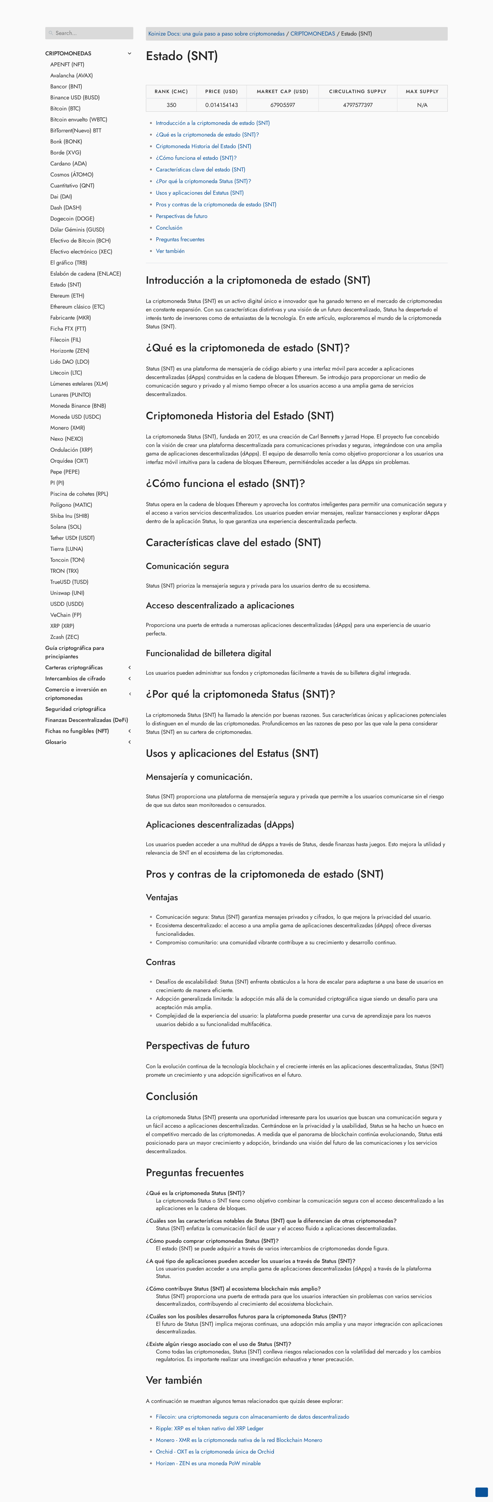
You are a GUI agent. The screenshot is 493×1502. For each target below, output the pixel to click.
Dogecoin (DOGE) (72, 219)
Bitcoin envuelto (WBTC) (79, 119)
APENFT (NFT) (67, 64)
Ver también (170, 251)
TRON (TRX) (64, 571)
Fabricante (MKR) (70, 318)
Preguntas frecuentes (180, 239)
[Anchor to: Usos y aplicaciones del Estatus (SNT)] (328, 753)
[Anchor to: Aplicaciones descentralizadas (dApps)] (302, 824)
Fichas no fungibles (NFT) (77, 731)
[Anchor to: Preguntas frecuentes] (253, 1173)
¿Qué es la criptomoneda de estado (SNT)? (207, 135)
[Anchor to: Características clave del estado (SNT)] (330, 543)
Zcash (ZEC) (64, 637)
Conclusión (169, 228)
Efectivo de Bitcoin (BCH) (80, 241)
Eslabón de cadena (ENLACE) (85, 274)
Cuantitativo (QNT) (72, 185)
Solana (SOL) (66, 527)
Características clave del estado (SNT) (201, 169)
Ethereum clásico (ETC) (77, 307)
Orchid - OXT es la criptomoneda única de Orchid (215, 1452)
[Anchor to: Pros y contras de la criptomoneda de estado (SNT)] (393, 874)
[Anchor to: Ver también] (212, 1380)
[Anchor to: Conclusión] (207, 1096)
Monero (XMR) (67, 428)
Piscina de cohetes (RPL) (79, 494)
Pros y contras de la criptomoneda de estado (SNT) (216, 204)
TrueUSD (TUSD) (69, 582)
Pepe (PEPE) (65, 472)
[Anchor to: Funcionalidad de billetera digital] (279, 653)
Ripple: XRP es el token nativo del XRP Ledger (209, 1428)
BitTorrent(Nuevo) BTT (75, 130)
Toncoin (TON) (67, 560)
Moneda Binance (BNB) (78, 406)
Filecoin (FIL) (65, 340)
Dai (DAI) (61, 197)
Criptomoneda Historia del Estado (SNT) (204, 146)
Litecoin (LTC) (66, 373)
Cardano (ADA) (68, 163)
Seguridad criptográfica (75, 709)
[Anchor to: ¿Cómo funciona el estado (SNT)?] (314, 483)
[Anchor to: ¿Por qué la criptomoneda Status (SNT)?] (345, 694)
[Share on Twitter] (164, 74)
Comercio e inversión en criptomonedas (76, 693)
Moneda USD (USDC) (75, 417)
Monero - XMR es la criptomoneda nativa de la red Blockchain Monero (239, 1440)
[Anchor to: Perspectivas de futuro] (259, 1046)
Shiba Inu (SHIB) (69, 516)
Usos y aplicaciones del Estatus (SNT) (200, 193)
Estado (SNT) (65, 285)
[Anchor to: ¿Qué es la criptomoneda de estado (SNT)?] (359, 348)
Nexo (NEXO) (66, 439)
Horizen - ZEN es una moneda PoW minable (208, 1463)
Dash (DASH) (66, 208)
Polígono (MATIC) (71, 505)
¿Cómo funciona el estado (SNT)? (196, 158)
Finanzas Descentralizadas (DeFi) (86, 720)
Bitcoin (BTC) (65, 108)
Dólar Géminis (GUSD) (77, 230)
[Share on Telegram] (212, 74)
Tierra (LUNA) (66, 549)
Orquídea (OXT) (69, 461)
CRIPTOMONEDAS (68, 53)
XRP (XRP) (62, 626)
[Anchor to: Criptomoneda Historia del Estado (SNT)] (343, 415)
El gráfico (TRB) (68, 263)
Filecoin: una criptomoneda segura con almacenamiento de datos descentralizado (252, 1417)
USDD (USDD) (67, 604)
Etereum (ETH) (67, 296)
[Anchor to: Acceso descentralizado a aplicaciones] (302, 605)
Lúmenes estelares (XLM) (79, 384)
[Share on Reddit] (188, 74)
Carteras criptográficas (74, 667)
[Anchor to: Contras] (183, 962)
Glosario (55, 742)
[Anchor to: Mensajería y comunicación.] (260, 777)
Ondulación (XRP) (71, 450)
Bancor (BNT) (66, 86)
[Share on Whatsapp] (200, 74)
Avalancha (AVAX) (71, 75)
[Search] (89, 33)
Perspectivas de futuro (182, 216)
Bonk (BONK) (66, 141)
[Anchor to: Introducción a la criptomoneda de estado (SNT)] (380, 280)
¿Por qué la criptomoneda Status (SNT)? (203, 181)
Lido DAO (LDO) (70, 362)
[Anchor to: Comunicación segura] (236, 566)
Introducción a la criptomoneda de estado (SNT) (213, 123)
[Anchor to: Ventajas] (185, 897)
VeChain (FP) (66, 615)
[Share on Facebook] (152, 74)
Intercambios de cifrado (75, 678)
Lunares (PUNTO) (70, 395)
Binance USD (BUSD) (75, 97)
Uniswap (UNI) (67, 593)
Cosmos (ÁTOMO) (72, 174)
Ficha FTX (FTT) (68, 329)
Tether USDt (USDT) (72, 538)
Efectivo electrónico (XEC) (81, 252)
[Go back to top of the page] (481, 1492)
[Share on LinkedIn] (176, 74)
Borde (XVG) (65, 152)
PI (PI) (57, 483)
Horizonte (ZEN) (70, 351)
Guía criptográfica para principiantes (74, 652)
